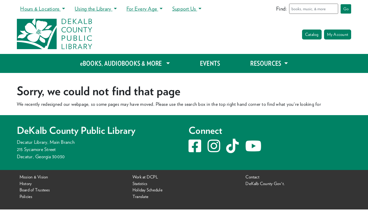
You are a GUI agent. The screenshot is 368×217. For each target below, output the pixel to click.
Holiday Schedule (148, 189)
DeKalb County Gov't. (265, 183)
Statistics (140, 183)
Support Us (184, 8)
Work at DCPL (145, 176)
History (26, 183)
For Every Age (142, 8)
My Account (337, 34)
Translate (140, 196)
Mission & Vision (34, 176)
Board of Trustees (35, 189)
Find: (281, 8)
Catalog (312, 34)
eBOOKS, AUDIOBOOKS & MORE (122, 63)
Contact (252, 176)
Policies (26, 196)
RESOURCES (266, 63)
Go (346, 8)
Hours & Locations (40, 8)
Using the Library (93, 8)
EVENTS (210, 63)
